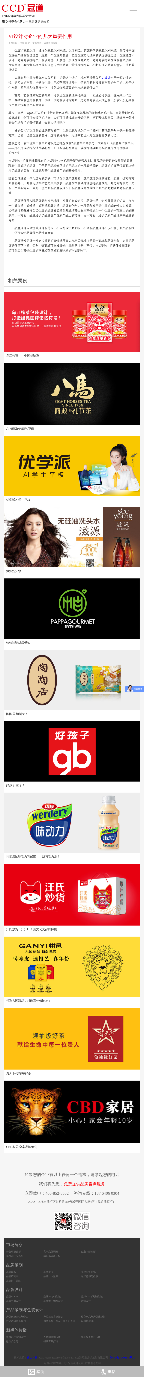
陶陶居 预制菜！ (17, 714)
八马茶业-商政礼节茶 (20, 428)
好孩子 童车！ (15, 785)
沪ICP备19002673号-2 (122, 1357)
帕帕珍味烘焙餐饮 (18, 642)
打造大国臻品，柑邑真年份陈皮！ (28, 1000)
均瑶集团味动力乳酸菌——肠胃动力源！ (33, 856)
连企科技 (32, 1357)
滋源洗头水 (13, 571)
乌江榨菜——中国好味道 (22, 355)
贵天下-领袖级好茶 (18, 1073)
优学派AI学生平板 (18, 499)
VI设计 (106, 77)
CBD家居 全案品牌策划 (21, 1146)
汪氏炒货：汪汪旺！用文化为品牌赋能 (31, 929)
